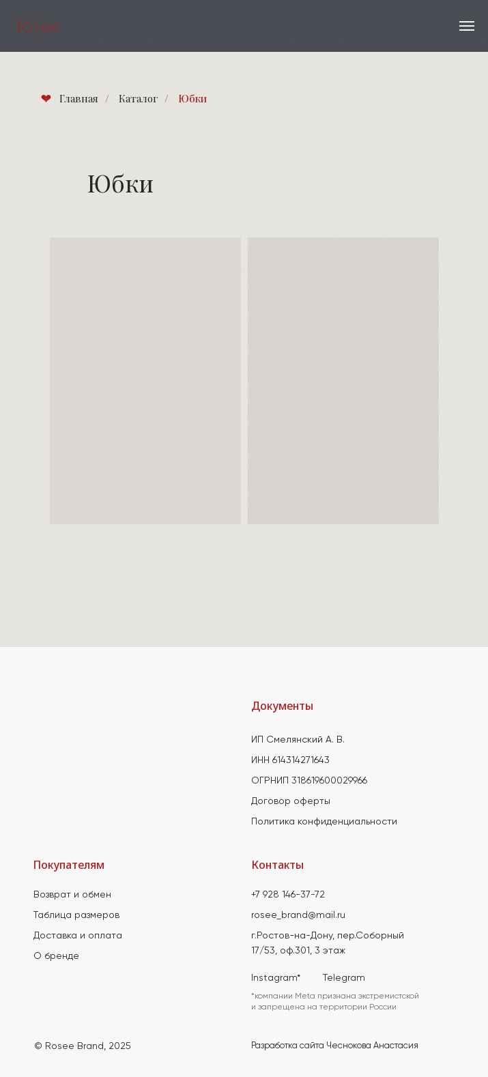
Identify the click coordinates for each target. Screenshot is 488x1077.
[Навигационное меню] (466, 26)
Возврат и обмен (72, 894)
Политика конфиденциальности (324, 821)
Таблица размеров (76, 914)
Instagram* (275, 977)
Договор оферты (290, 800)
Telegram (344, 977)
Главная (69, 98)
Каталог (138, 98)
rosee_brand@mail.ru (298, 914)
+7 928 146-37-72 (288, 894)
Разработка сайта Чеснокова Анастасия (334, 1045)
